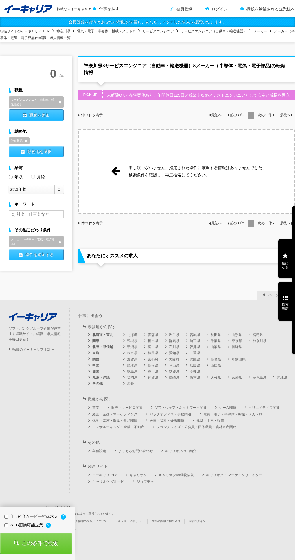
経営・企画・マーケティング (114, 414)
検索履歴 (285, 306)
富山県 (153, 347)
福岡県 (132, 378)
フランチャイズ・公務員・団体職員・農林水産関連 (196, 427)
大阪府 (174, 359)
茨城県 (132, 341)
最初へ (216, 115)
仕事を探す (109, 8)
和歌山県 (239, 359)
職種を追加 (40, 115)
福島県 (257, 335)
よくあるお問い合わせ (135, 451)
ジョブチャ (145, 482)
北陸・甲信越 (102, 347)
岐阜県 (132, 353)
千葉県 (216, 341)
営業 (95, 408)
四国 (95, 371)
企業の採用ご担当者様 (166, 521)
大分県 (216, 378)
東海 (95, 353)
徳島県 (132, 371)
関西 (95, 359)
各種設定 (99, 451)
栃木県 (153, 341)
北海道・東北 (102, 335)
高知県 (195, 371)
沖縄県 (282, 378)
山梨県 (216, 347)
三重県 (195, 353)
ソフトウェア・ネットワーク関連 (181, 408)
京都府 (153, 359)
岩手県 (174, 335)
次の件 (265, 115)
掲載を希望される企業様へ (270, 9)
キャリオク (138, 475)
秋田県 (216, 335)
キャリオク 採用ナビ (108, 482)
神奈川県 (63, 31)
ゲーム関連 (227, 408)
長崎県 (174, 378)
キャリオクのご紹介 (180, 451)
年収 (16, 176)
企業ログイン (197, 521)
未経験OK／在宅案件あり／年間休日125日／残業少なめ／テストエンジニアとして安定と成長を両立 (198, 95)
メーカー (260, 31)
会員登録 (184, 9)
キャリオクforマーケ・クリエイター (234, 475)
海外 (130, 384)
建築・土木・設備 (210, 421)
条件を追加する (39, 254)
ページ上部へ (278, 295)
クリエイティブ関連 (264, 408)
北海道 (132, 335)
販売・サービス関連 (127, 408)
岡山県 (174, 365)
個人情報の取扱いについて (89, 521)
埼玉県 (195, 341)
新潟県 (132, 347)
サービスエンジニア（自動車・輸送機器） (214, 31)
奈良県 (216, 359)
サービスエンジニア (158, 31)
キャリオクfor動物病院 (176, 475)
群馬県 (174, 341)
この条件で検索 (40, 543)
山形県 (237, 335)
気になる (285, 265)
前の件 (237, 115)
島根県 (153, 365)
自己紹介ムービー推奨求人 (31, 516)
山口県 (216, 365)
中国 (95, 365)
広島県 (195, 365)
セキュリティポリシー (129, 521)
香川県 (153, 371)
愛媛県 (174, 371)
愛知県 (174, 353)
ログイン (219, 9)
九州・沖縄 (101, 378)
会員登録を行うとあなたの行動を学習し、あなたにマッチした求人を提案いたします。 (147, 22)
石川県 (174, 347)
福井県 (195, 347)
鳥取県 (132, 365)
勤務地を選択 (39, 151)
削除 (59, 102)
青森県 (153, 335)
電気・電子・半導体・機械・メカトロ (106, 31)
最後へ (285, 115)
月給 (38, 176)
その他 (97, 384)
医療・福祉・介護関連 (167, 421)
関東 (95, 341)
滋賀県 (132, 359)
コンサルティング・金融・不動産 (118, 427)
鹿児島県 (259, 378)
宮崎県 (237, 378)
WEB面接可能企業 (24, 525)
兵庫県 (195, 359)
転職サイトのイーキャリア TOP (25, 31)
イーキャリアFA (104, 475)
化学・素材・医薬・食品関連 (114, 421)
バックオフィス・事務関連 (170, 414)
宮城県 (195, 335)
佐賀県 (153, 378)
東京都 (237, 341)
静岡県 (153, 353)
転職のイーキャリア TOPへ (33, 350)
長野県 (237, 347)
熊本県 (195, 378)
